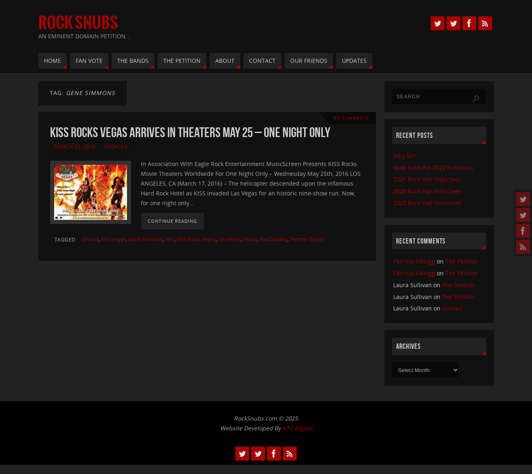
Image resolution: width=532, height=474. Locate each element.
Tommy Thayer (307, 239)
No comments (351, 118)
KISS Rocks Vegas (196, 239)
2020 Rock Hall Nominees (427, 203)
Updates (116, 146)
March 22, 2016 (75, 146)
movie (250, 239)
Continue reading (172, 221)
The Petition (461, 261)
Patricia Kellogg (414, 261)
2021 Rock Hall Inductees (427, 179)
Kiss (169, 239)
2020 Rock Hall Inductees (427, 191)
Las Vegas (229, 239)
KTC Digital (297, 428)
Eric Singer (113, 239)
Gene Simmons (145, 239)
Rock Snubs (78, 22)
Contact (452, 308)
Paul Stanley (273, 239)
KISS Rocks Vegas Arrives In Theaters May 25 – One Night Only (190, 132)
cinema (90, 239)
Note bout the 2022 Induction (433, 167)
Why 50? (404, 156)
